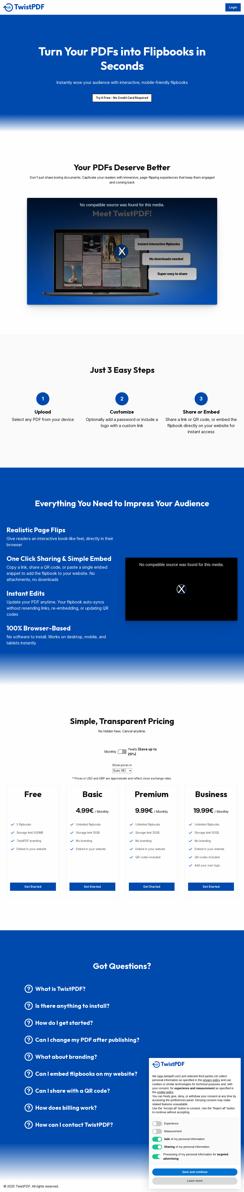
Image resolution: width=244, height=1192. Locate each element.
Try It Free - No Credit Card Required (122, 97)
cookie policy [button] (165, 1092)
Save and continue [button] (195, 1172)
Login (233, 7)
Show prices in (122, 765)
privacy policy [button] (211, 1080)
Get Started (32, 886)
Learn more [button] (195, 1180)
